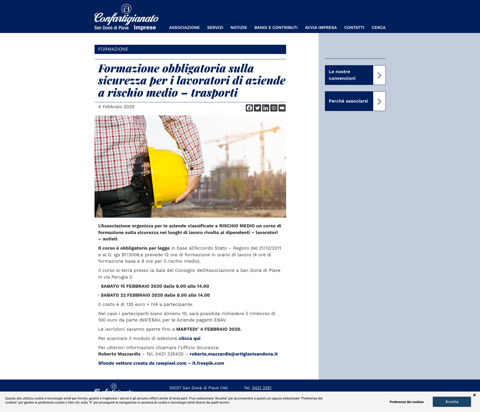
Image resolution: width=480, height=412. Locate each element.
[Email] (282, 108)
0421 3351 (262, 387)
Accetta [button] (452, 402)
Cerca (378, 27)
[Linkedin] (265, 108)
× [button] (474, 395)
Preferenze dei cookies (407, 402)
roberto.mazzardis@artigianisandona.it (234, 354)
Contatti (354, 27)
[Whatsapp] (273, 108)
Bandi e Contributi (276, 27)
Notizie (239, 27)
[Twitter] (257, 108)
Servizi (215, 27)
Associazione (184, 27)
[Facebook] (249, 108)
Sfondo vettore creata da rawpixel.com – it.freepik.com (161, 363)
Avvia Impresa (321, 27)
